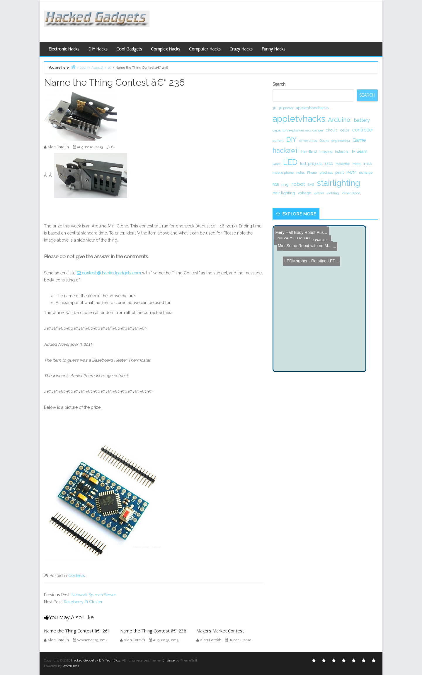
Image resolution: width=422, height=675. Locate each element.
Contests (76, 575)
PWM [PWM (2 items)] (351, 172)
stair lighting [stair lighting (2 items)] (284, 192)
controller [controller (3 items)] (362, 130)
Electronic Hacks (63, 49)
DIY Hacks (98, 49)
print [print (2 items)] (339, 172)
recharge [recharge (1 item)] (365, 172)
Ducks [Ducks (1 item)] (324, 140)
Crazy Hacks (241, 49)
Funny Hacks (273, 49)
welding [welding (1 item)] (333, 193)
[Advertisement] (268, 19)
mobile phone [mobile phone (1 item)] (283, 172)
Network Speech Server (94, 595)
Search (279, 84)
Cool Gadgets (129, 49)
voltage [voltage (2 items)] (304, 192)
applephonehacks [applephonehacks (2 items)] (312, 107)
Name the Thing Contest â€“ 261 (77, 631)
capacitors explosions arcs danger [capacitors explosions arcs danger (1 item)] (298, 130)
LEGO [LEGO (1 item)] (329, 164)
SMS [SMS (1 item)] (311, 184)
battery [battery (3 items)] (362, 120)
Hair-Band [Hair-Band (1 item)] (309, 151)
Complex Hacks (165, 49)
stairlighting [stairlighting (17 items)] (338, 183)
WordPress (71, 666)
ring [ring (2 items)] (285, 184)
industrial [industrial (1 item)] (342, 151)
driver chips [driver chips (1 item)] (308, 140)
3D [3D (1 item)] (274, 108)
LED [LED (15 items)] (290, 162)
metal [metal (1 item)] (357, 164)
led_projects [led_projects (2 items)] (311, 163)
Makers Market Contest (220, 631)
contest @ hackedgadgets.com (111, 273)
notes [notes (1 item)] (300, 172)
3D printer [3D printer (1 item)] (286, 108)
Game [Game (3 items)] (359, 140)
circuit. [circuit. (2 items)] (332, 130)
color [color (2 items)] (345, 130)
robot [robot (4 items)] (298, 184)
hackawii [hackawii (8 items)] (286, 150)
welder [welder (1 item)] (319, 193)
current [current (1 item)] (278, 140)
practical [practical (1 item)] (326, 172)
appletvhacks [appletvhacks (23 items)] (299, 119)
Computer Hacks (205, 49)
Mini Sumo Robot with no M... (302, 232)
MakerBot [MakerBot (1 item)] (343, 164)
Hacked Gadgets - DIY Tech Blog (95, 660)
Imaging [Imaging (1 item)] (325, 151)
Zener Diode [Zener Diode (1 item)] (351, 193)
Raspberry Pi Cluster (83, 602)
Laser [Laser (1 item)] (276, 164)
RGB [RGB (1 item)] (276, 184)
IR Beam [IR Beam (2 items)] (359, 151)
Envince (168, 660)
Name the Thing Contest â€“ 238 (153, 631)
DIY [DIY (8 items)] (291, 139)
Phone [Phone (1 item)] (312, 172)
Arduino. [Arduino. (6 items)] (339, 119)
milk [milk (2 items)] (368, 163)
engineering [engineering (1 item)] (340, 140)
